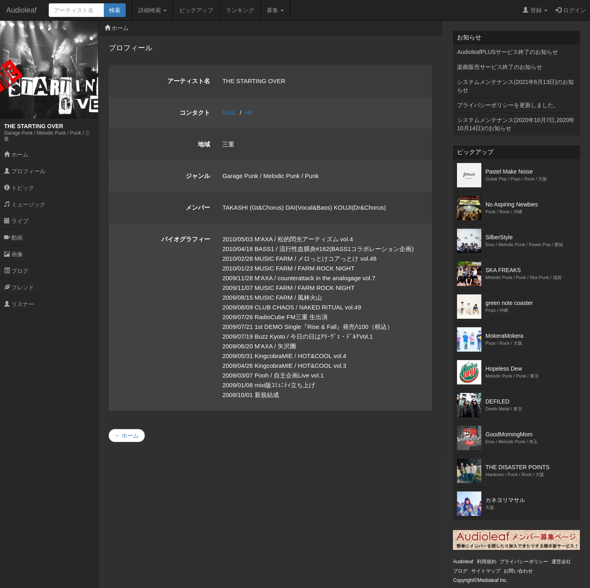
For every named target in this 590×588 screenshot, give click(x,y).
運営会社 (561, 561)
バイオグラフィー (185, 239)
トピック (19, 188)
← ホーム (127, 435)
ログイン (571, 10)
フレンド (19, 287)
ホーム (16, 154)
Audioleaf (21, 10)
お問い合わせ (518, 571)
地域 (204, 144)
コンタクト (195, 112)
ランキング (240, 10)
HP (249, 112)
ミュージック (24, 204)
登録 (535, 10)
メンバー (198, 207)
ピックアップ (196, 10)
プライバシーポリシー (524, 561)
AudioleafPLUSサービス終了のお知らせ (507, 52)
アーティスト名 (188, 80)
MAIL (229, 112)
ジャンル (198, 175)
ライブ (16, 221)
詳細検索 (152, 10)
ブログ (16, 271)
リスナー (19, 304)
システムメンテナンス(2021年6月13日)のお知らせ (515, 86)
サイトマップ (485, 571)
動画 (13, 237)
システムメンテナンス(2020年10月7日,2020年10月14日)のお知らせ (516, 124)
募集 (275, 10)
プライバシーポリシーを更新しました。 (508, 105)
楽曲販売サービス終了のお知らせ (499, 67)
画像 (13, 254)
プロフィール (24, 171)
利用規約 (486, 561)
